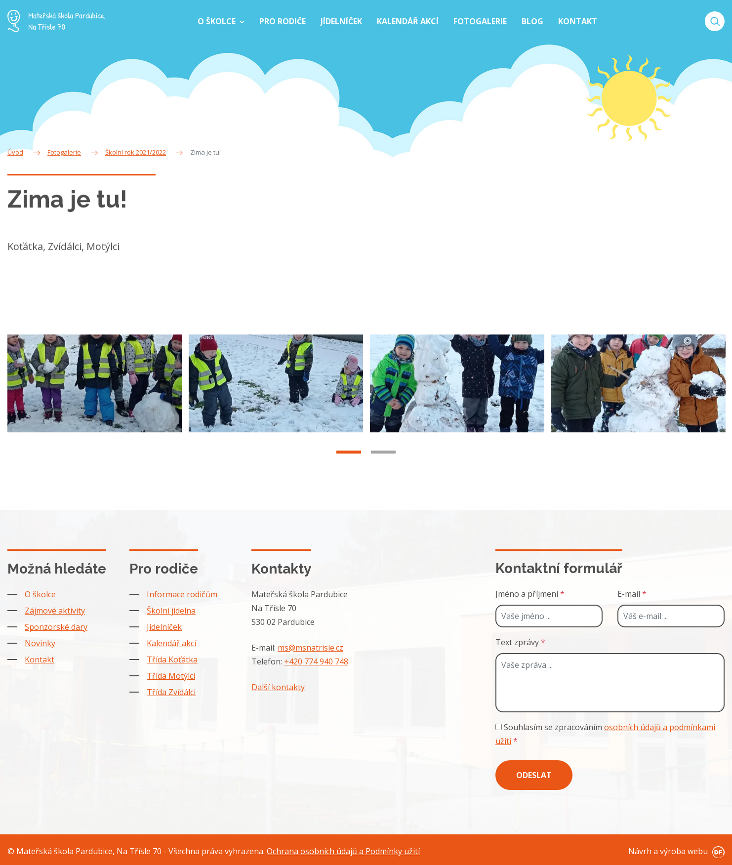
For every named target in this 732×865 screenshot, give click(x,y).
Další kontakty (278, 687)
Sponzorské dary (56, 626)
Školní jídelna (171, 610)
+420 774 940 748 (316, 661)
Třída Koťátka (172, 659)
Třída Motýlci (171, 675)
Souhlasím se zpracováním (605, 734)
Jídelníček (164, 626)
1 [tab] (348, 464)
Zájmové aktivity (55, 610)
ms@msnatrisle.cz (310, 647)
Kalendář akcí (171, 643)
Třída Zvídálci (171, 692)
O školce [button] (218, 21)
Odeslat (534, 775)
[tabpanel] (94, 396)
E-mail (632, 593)
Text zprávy (520, 642)
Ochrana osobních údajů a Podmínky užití (343, 851)
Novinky (40, 643)
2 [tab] (383, 464)
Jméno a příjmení (530, 593)
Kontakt (39, 659)
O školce (40, 594)
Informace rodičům (182, 594)
